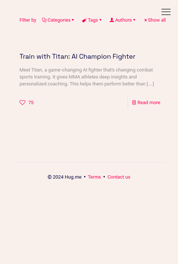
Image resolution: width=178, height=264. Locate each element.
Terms (94, 177)
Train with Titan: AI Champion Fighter (77, 56)
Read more (149, 102)
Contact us (118, 177)
